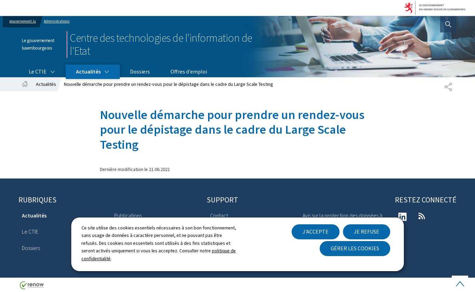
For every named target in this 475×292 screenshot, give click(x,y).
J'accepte (316, 231)
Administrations (56, 21)
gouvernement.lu (23, 21)
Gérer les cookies (355, 248)
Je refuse (366, 231)
